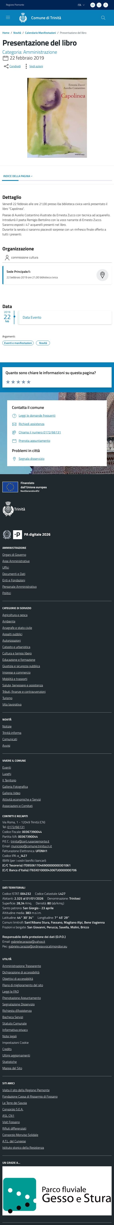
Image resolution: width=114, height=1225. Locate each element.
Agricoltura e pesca (14, 614)
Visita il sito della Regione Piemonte (26, 1090)
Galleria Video (11, 793)
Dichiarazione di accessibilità (20, 972)
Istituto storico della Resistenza (23, 1147)
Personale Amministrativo (19, 586)
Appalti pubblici (12, 634)
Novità (17, 33)
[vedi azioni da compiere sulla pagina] (33, 66)
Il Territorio (9, 780)
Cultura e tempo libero (17, 653)
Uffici (5, 567)
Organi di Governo (14, 554)
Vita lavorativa (11, 704)
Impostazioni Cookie (15, 1042)
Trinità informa (11, 732)
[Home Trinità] (38, 18)
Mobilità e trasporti (14, 678)
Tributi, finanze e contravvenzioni (24, 691)
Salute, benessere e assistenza (22, 685)
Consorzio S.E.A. (12, 1109)
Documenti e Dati (13, 573)
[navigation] (8, 17)
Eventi (6, 767)
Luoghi (6, 773)
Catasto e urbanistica (16, 646)
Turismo (7, 698)
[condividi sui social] (11, 66)
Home (5, 33)
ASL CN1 (8, 1115)
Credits (7, 1049)
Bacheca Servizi (12, 1017)
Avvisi (6, 745)
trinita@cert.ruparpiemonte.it (30, 841)
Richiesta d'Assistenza (17, 1010)
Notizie (7, 726)
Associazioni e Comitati (17, 805)
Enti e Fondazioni (13, 580)
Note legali (9, 1036)
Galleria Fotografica (15, 786)
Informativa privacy (15, 1029)
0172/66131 (16, 827)
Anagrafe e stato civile (17, 627)
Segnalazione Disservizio (18, 1004)
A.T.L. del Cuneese (14, 1141)
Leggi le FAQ (10, 991)
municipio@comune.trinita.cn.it (31, 846)
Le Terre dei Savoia (14, 1102)
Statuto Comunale (14, 1023)
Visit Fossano (11, 1122)
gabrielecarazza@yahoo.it (28, 941)
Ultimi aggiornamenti (16, 1055)
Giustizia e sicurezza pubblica (21, 666)
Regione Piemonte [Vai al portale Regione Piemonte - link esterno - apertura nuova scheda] (15, 5)
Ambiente (8, 621)
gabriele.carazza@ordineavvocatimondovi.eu (38, 946)
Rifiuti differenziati (14, 1128)
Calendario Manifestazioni (40, 33)
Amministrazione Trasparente (21, 965)
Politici (6, 593)
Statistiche (9, 1061)
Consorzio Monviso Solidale (20, 1134)
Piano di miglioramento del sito (22, 985)
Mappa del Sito (12, 1068)
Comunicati (9, 739)
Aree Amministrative (16, 561)
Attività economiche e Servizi (21, 799)
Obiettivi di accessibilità (17, 978)
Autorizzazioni (11, 640)
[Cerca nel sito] (103, 18)
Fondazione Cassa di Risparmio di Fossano (29, 1096)
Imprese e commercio (16, 672)
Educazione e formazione (18, 659)
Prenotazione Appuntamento (21, 997)
